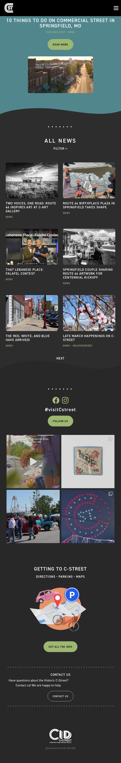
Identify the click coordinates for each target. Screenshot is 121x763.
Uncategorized (82, 345)
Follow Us (60, 421)
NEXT (60, 358)
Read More (60, 44)
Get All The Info (60, 646)
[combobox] (60, 148)
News (71, 32)
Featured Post (55, 32)
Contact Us (60, 696)
